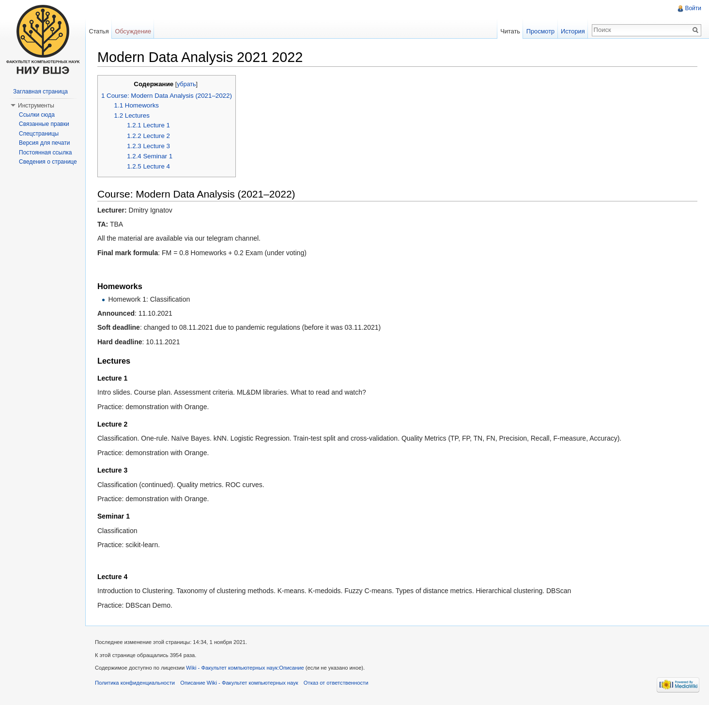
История (573, 31)
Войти (693, 8)
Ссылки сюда (37, 114)
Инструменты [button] (36, 105)
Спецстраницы (39, 133)
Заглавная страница (40, 91)
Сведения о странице (48, 161)
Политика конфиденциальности (135, 683)
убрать (186, 84)
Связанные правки (44, 124)
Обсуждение (133, 31)
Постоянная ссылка (45, 152)
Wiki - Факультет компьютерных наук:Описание (245, 668)
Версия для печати (44, 142)
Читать (510, 31)
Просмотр (540, 31)
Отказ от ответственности (336, 683)
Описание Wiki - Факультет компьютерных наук (239, 683)
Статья (98, 31)
